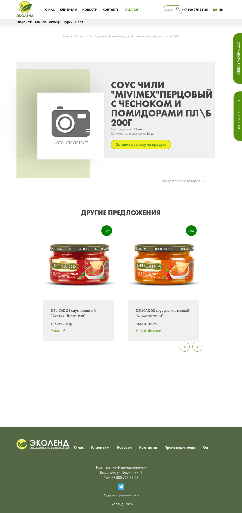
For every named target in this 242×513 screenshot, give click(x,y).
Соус (90, 36)
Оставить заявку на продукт (141, 144)
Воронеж (25, 22)
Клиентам (68, 9)
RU (215, 9)
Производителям (180, 447)
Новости (89, 9)
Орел (79, 22)
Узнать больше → (66, 330)
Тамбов (40, 22)
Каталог (132, 9)
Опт (206, 447)
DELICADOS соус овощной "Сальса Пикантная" (73, 313)
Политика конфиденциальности (121, 467)
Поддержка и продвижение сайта (121, 495)
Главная (68, 36)
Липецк (54, 22)
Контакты (111, 9)
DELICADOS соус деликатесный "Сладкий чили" (162, 313)
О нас (50, 9)
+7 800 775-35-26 (195, 9)
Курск (67, 22)
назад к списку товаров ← (183, 181)
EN (221, 9)
